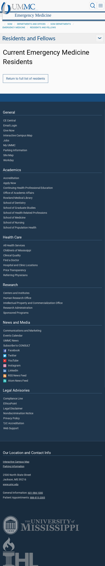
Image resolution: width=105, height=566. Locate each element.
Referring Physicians (15, 271)
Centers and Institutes (16, 288)
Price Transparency (14, 266)
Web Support (11, 424)
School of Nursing (13, 218)
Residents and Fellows (43, 23)
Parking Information (15, 146)
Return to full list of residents (25, 74)
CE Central (9, 116)
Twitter (9, 351)
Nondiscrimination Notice (18, 409)
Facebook (11, 346)
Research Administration (18, 303)
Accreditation (11, 174)
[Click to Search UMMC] (92, 5)
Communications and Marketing (22, 326)
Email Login (10, 121)
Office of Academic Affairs (18, 188)
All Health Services (14, 241)
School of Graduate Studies (19, 203)
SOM (9, 20)
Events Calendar (13, 331)
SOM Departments (60, 20)
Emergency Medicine (69, 6)
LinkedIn (10, 366)
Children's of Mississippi (17, 246)
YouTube (10, 356)
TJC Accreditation (13, 419)
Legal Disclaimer (13, 404)
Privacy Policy (11, 414)
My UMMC (9, 141)
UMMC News (11, 336)
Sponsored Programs (15, 308)
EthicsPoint (10, 399)
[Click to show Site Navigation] (100, 5)
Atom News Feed (15, 376)
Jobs (6, 136)
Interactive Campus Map (17, 131)
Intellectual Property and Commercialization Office (33, 298)
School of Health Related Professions (25, 208)
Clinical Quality (12, 251)
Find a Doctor (11, 256)
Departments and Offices (31, 20)
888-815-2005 (37, 493)
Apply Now (9, 179)
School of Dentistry (14, 198)
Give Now (9, 126)
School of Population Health (19, 223)
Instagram (11, 361)
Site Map (8, 151)
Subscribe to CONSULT (16, 341)
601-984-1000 (35, 488)
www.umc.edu (10, 480)
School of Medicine (14, 213)
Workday (8, 156)
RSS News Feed (14, 371)
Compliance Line (13, 394)
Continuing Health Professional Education (28, 183)
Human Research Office (17, 293)
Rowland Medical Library (18, 193)
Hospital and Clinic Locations (20, 261)
